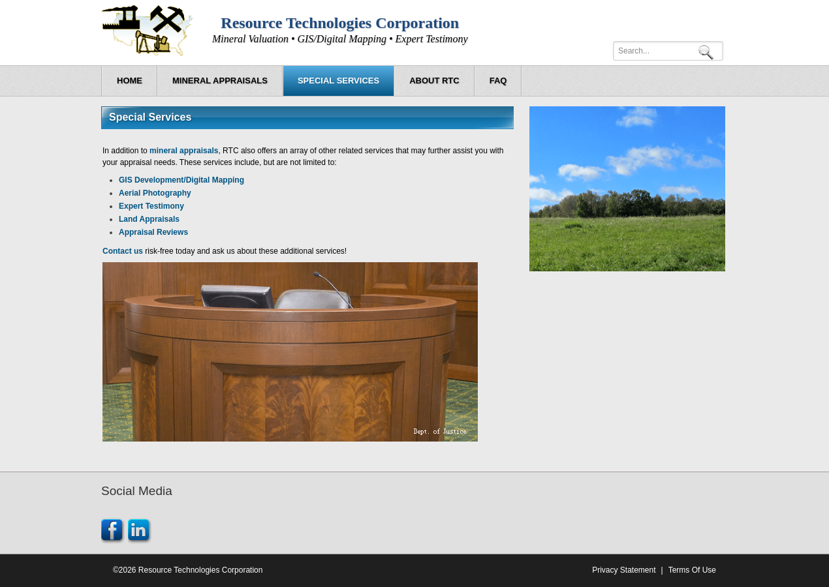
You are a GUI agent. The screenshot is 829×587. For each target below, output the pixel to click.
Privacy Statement (623, 570)
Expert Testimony (151, 206)
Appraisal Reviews (153, 232)
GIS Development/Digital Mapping (181, 180)
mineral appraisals (183, 150)
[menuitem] (220, 81)
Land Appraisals (149, 219)
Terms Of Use (692, 570)
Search (708, 51)
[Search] (668, 51)
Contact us (122, 251)
